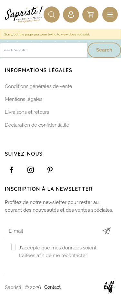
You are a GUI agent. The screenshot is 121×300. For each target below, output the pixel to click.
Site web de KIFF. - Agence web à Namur (109, 287)
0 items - (90, 14)
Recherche (52, 14)
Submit (106, 231)
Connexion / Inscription (71, 14)
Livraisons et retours (27, 112)
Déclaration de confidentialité (37, 125)
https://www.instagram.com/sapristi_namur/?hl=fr (30, 169)
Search (104, 50)
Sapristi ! (24, 14)
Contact (52, 287)
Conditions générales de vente (38, 86)
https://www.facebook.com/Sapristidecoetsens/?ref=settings (11, 169)
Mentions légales (24, 99)
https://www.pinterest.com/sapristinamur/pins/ (50, 169)
